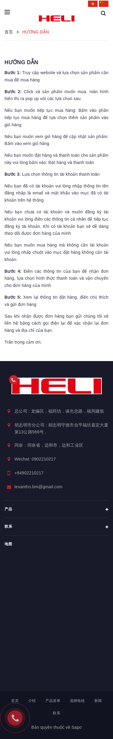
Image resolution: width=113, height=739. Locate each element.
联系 (56, 713)
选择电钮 (77, 701)
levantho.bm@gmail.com (38, 486)
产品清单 (53, 701)
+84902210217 (29, 472)
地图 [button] (8, 544)
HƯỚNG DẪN (21, 62)
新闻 (98, 701)
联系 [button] (56, 527)
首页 (15, 701)
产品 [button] (56, 509)
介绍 (32, 701)
